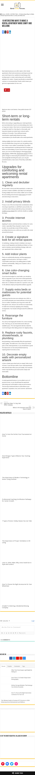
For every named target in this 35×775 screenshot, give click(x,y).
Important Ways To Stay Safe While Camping (13, 403)
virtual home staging (22, 153)
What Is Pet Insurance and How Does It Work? (21, 408)
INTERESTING (14, 14)
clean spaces (22, 194)
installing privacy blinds (8, 211)
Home (2, 14)
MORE (7, 14)
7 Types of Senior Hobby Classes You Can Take (17, 521)
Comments (17, 666)
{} (22, 633)
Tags (23, 666)
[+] (24, 633)
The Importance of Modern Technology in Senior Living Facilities (15, 478)
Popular (10, 666)
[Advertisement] (17, 52)
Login (33, 621)
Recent (3, 666)
